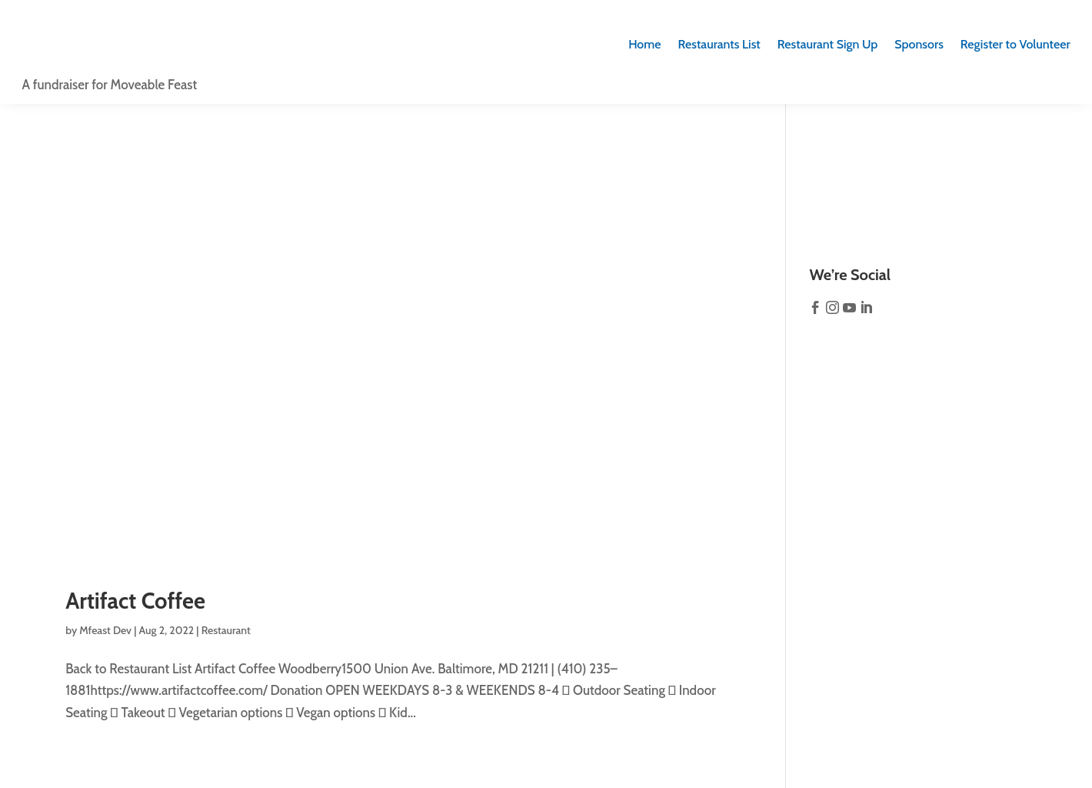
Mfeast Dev (105, 630)
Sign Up (827, 44)
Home (644, 44)
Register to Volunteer (1015, 44)
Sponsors (919, 44)
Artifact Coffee (135, 600)
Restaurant (226, 630)
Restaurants (719, 44)
